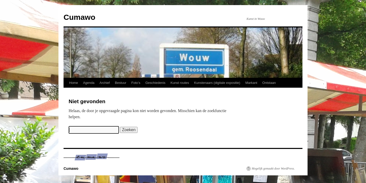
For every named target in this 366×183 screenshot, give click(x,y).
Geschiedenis (155, 83)
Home (73, 83)
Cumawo (79, 17)
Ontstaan (269, 83)
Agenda (89, 83)
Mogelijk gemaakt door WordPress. (273, 168)
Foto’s (135, 83)
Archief (105, 83)
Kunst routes (180, 83)
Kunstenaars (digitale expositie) (217, 83)
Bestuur (120, 83)
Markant (251, 83)
